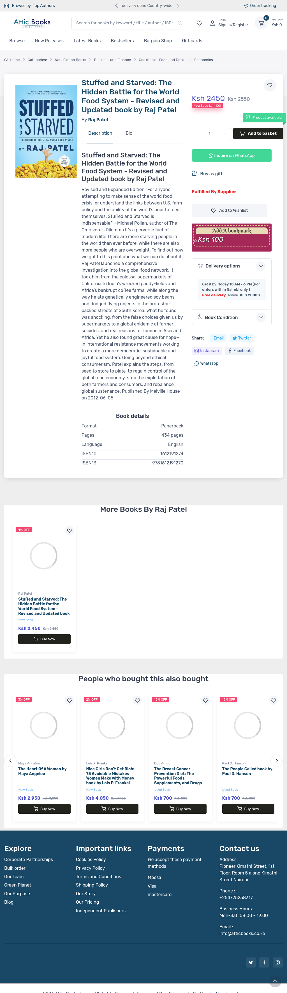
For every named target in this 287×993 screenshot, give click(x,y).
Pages (88, 435)
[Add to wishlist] (270, 85)
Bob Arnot (162, 758)
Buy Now (44, 639)
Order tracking (260, 5)
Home (12, 60)
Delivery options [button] (219, 266)
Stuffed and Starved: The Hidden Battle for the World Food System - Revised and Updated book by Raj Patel (44, 608)
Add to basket (258, 133)
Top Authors (44, 5)
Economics (203, 60)
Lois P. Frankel (97, 758)
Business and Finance (112, 60)
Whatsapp (206, 363)
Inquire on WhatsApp (232, 155)
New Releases (49, 40)
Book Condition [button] (218, 317)
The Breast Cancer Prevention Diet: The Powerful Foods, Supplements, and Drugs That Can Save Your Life (178, 773)
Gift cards (192, 40)
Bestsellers (122, 40)
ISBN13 (89, 463)
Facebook (239, 350)
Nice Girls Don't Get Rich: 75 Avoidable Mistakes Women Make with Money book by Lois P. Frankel (110, 770)
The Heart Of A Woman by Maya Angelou (42, 766)
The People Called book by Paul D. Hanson (247, 766)
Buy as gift (207, 173)
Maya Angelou (29, 758)
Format (89, 426)
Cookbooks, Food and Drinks (162, 60)
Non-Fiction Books (70, 60)
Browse (17, 40)
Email (219, 338)
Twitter (242, 338)
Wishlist (229, 210)
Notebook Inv (229, 982)
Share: (198, 338)
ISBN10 (89, 453)
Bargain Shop (158, 40)
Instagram (207, 350)
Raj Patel (25, 594)
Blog (8, 891)
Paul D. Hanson (234, 758)
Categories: (37, 60)
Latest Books (87, 40)
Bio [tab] (129, 133)
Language (92, 444)
